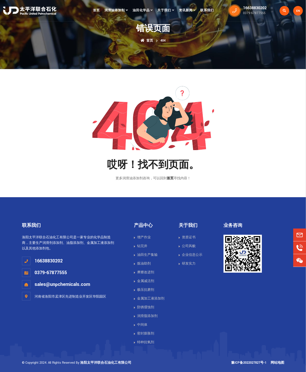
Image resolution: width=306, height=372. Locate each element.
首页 (96, 10)
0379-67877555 (51, 272)
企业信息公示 (192, 255)
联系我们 (207, 10)
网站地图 (277, 362)
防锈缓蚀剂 (145, 307)
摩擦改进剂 (145, 272)
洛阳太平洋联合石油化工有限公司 (105, 362)
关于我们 (164, 10)
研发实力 (189, 263)
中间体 (142, 325)
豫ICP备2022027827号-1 (249, 362)
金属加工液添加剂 (150, 298)
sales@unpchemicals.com (62, 284)
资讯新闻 (186, 10)
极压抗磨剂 (145, 290)
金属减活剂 (145, 281)
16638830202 (49, 261)
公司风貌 (189, 246)
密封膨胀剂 (145, 333)
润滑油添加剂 (114, 10)
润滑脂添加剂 (147, 316)
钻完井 (142, 246)
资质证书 (189, 237)
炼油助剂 (144, 263)
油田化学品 (141, 10)
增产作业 (144, 237)
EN (298, 11)
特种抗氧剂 (145, 342)
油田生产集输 (147, 255)
